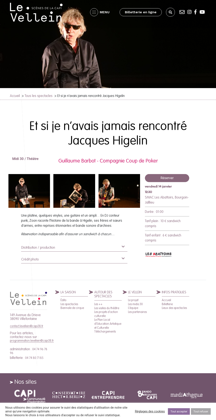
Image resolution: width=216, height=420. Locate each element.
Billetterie (167, 304)
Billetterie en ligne (141, 12)
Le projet (133, 300)
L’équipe (133, 308)
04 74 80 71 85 (34, 358)
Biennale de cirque (72, 308)
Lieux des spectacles (174, 308)
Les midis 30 (135, 304)
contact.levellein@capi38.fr (26, 326)
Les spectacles (69, 304)
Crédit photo (72, 259)
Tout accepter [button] (178, 411)
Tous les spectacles (39, 96)
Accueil (15, 96)
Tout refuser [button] (200, 411)
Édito (63, 300)
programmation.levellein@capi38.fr (32, 340)
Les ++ (98, 304)
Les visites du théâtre (106, 308)
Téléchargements (105, 331)
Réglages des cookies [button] (150, 411)
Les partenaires (137, 312)
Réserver (167, 178)
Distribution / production (72, 247)
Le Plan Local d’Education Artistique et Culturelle (107, 323)
